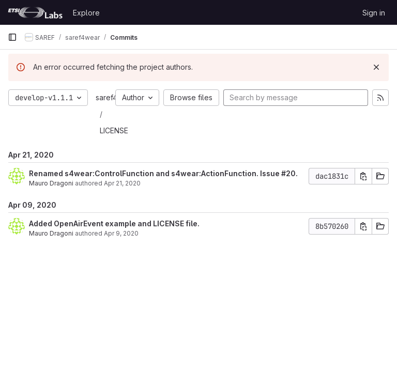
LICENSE (114, 130)
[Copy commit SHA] (363, 176)
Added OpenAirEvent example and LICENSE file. (114, 223)
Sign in (373, 12)
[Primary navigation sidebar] (12, 37)
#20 (288, 173)
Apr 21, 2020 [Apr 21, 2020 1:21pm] (122, 183)
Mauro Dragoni (51, 183)
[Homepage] (35, 12)
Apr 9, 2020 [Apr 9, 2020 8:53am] (121, 233)
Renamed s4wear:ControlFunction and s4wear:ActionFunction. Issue (155, 173)
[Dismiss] (376, 67)
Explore (86, 12)
